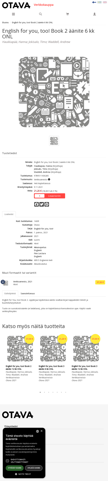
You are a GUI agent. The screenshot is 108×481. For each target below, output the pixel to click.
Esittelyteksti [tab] (10, 293)
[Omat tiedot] (94, 14)
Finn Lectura (40, 253)
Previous (1, 361)
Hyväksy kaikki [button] (14, 468)
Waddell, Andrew (42, 172)
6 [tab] (61, 392)
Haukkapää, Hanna (43, 165)
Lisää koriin (54, 195)
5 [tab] (57, 392)
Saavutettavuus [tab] (28, 293)
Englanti (38, 250)
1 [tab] (40, 392)
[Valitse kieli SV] (99, 2)
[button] (24, 474)
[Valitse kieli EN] (104, 2)
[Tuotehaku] (40, 14)
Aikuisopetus (40, 247)
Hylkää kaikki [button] (34, 468)
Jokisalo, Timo (40, 168)
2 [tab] (44, 392)
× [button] (41, 431)
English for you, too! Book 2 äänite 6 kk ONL (32, 22)
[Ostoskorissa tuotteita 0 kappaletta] (67, 14)
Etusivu (5, 22)
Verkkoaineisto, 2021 (22, 281)
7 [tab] (65, 392)
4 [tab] (53, 392)
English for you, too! (43, 228)
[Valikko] (13, 14)
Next (104, 361)
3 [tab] (48, 392)
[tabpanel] (20, 358)
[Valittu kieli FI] (94, 2)
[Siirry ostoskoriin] (67, 14)
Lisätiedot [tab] (8, 214)
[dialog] (24, 453)
